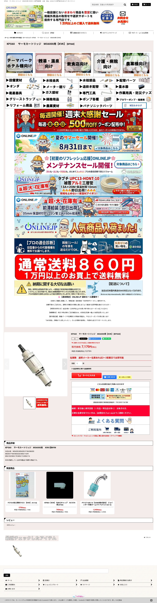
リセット (147, 537)
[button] (79, 33)
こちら (120, 600)
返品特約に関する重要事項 (81, 369)
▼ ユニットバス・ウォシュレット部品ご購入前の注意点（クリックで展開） (97, 436)
